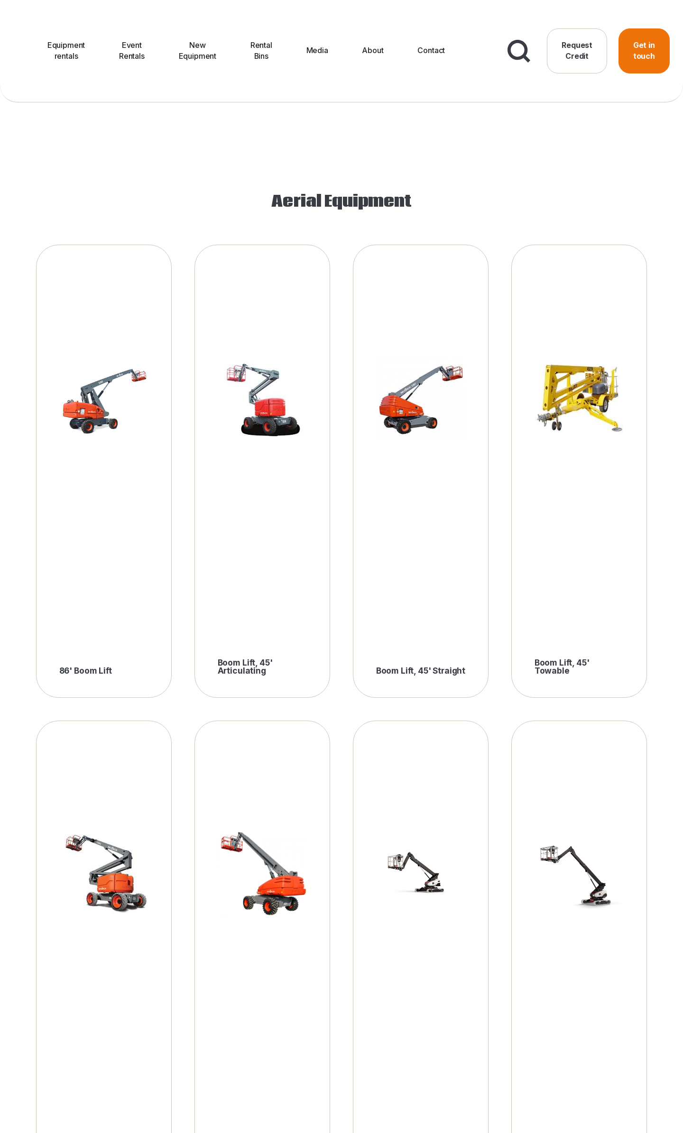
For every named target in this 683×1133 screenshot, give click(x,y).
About (372, 50)
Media (317, 50)
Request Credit (577, 50)
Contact (431, 50)
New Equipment (198, 50)
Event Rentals (132, 50)
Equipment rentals (66, 50)
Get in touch (644, 50)
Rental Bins (261, 50)
